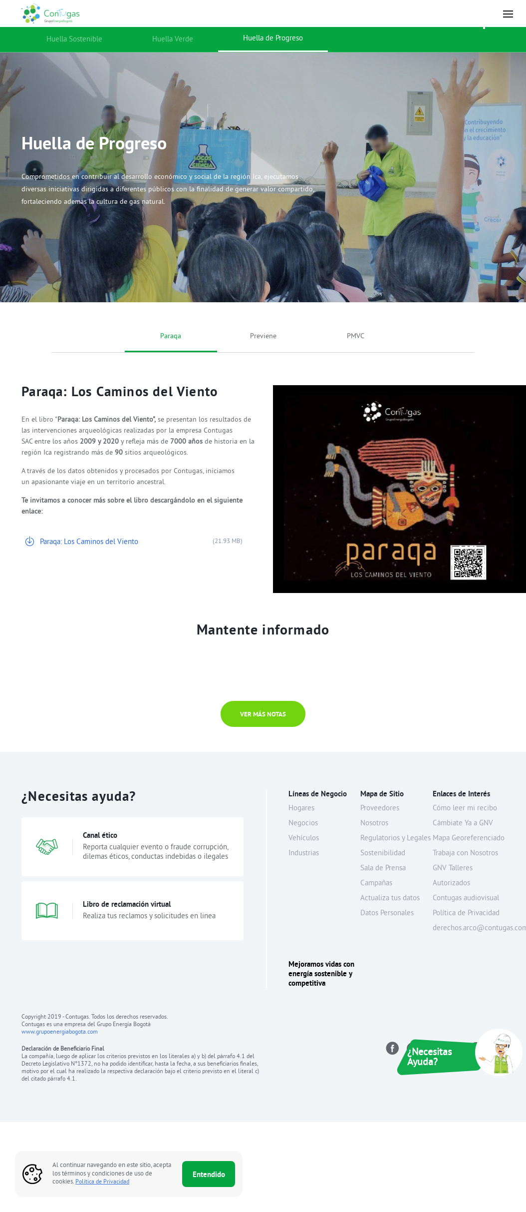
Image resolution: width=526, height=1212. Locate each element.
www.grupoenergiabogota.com (59, 1032)
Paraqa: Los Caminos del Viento (89, 542)
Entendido (209, 1174)
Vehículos (303, 838)
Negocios (303, 823)
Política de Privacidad (466, 913)
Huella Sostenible (74, 39)
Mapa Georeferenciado (469, 838)
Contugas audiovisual (466, 898)
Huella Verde (172, 39)
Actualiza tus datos (390, 898)
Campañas (376, 883)
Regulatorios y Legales (395, 838)
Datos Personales (387, 913)
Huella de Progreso (273, 38)
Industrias (303, 853)
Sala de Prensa (383, 868)
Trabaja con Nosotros (465, 853)
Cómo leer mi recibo (465, 808)
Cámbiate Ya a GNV (463, 823)
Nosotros (374, 823)
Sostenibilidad (382, 853)
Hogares (301, 808)
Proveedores (379, 808)
